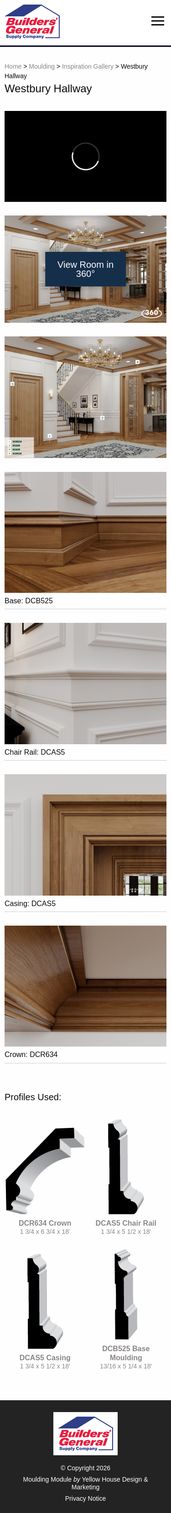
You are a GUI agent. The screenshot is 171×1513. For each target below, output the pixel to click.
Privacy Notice (85, 1498)
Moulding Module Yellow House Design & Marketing (85, 1483)
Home (13, 66)
